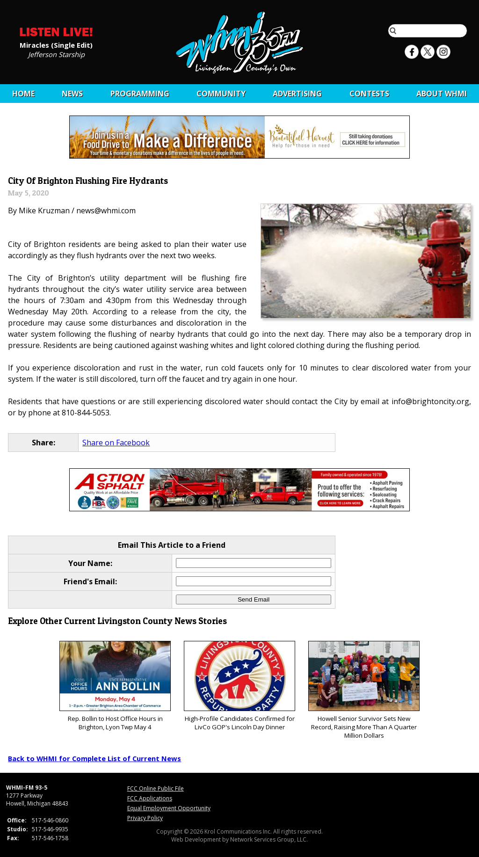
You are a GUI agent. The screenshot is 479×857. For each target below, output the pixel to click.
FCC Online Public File (155, 788)
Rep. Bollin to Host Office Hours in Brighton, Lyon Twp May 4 (114, 686)
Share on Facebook (116, 442)
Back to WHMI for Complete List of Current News (94, 758)
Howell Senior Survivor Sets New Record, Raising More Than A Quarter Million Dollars (363, 690)
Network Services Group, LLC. (269, 839)
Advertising (297, 93)
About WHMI (441, 93)
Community (221, 93)
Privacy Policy (145, 818)
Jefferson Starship (56, 53)
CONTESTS (369, 93)
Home (23, 93)
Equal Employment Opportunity (168, 808)
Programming (139, 93)
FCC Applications (149, 798)
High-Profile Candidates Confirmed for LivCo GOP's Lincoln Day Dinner (239, 686)
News (72, 93)
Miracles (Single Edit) (56, 44)
